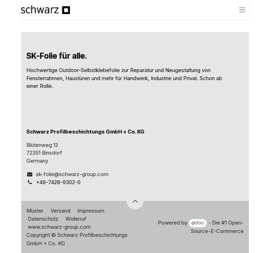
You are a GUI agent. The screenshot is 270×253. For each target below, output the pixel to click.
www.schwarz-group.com (59, 226)
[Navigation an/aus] (242, 10)
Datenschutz (43, 218)
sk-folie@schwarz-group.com (72, 174)
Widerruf (75, 218)
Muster (35, 210)
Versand (60, 210)
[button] (135, 201)
